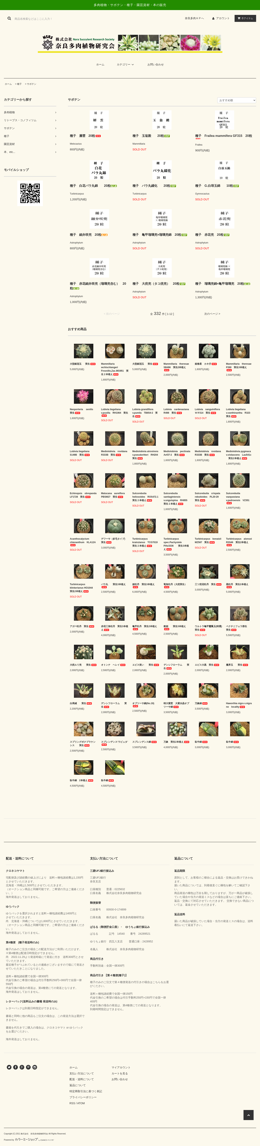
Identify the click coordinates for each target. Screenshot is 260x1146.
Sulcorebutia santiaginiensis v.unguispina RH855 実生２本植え (177, 498)
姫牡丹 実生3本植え (143, 585)
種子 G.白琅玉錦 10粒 (217, 185)
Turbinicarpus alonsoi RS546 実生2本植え (239, 541)
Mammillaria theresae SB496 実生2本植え (177, 367)
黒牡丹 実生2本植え (237, 585)
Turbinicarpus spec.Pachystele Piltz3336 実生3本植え (176, 544)
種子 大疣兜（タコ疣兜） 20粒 (159, 283)
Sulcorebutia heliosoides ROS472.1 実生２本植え (146, 497)
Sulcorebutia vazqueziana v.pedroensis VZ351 (238, 498)
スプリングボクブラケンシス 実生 (82, 744)
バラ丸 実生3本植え (113, 585)
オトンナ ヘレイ (113, 664)
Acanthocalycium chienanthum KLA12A (83, 541)
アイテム (244, 18)
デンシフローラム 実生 (176, 666)
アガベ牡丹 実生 (82, 626)
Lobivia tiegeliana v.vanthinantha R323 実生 (239, 413)
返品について (77, 1085)
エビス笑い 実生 (145, 664)
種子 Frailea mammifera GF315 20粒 (223, 136)
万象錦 (201, 703)
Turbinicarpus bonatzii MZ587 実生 (208, 540)
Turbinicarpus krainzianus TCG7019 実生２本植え (146, 542)
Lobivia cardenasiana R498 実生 (177, 411)
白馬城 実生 (81, 703)
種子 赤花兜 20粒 (212, 234)
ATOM (81, 1103)
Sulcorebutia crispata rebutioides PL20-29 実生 (208, 497)
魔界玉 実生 (237, 664)
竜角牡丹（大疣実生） (175, 585)
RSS (72, 1103)
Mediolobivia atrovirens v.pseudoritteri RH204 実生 (146, 455)
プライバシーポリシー (83, 1097)
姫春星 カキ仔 (206, 364)
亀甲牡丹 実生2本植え (144, 627)
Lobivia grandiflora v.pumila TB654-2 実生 (145, 413)
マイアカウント (121, 1067)
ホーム (100, 64)
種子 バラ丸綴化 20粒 (154, 185)
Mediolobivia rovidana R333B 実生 (114, 453)
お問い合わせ (155, 64)
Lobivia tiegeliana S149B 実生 (81, 453)
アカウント (223, 18)
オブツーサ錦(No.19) (143, 704)
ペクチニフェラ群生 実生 (239, 628)
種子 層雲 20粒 (85, 135)
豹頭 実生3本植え (175, 627)
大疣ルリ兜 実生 (83, 664)
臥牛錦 (201, 742)
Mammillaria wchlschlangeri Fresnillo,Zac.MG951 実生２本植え (114, 369)
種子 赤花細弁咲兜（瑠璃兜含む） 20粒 (98, 286)
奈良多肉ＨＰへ (196, 18)
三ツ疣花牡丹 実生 (208, 584)
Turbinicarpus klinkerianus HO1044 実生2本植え (82, 588)
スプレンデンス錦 (144, 742)
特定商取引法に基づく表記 (85, 1091)
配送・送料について (81, 1079)
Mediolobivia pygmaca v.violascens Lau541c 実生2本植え (238, 455)
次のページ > (212, 313)
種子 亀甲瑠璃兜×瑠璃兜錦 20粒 (160, 234)
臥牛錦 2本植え (82, 780)
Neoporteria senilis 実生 (83, 411)
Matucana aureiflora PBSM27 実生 (114, 495)
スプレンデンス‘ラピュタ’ (114, 743)
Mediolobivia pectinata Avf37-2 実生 (177, 453)
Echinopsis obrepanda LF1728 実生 (83, 495)
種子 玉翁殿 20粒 (151, 135)
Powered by (29, 1140)
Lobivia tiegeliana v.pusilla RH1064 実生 (114, 412)
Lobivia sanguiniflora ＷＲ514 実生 (208, 411)
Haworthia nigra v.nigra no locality (239, 705)
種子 (19, 84)
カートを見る (120, 1073)
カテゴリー (126, 64)
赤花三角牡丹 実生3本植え (114, 628)
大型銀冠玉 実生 (83, 364)
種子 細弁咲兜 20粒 (88, 234)
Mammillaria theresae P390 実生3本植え (239, 367)
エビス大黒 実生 (207, 664)
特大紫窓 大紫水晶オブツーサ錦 (176, 705)
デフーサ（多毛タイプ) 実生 (114, 540)
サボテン (31, 84)
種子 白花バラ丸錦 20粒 (93, 185)
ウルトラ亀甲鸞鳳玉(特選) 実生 (208, 628)
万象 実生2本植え (177, 742)
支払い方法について (81, 1073)
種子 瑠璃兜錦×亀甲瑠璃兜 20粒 (222, 283)
